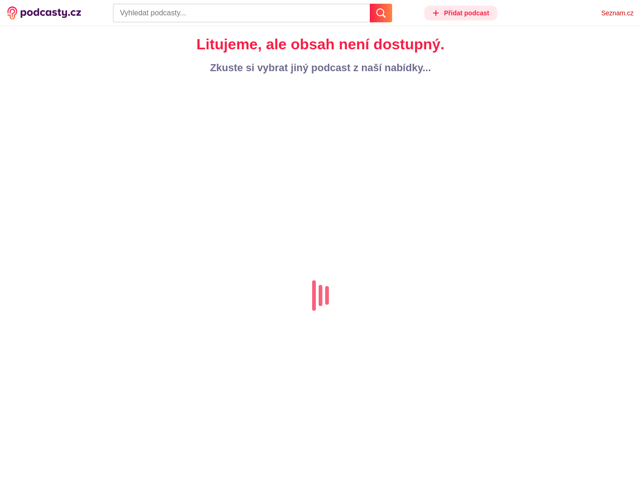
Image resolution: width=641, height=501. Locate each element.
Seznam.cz (617, 13)
